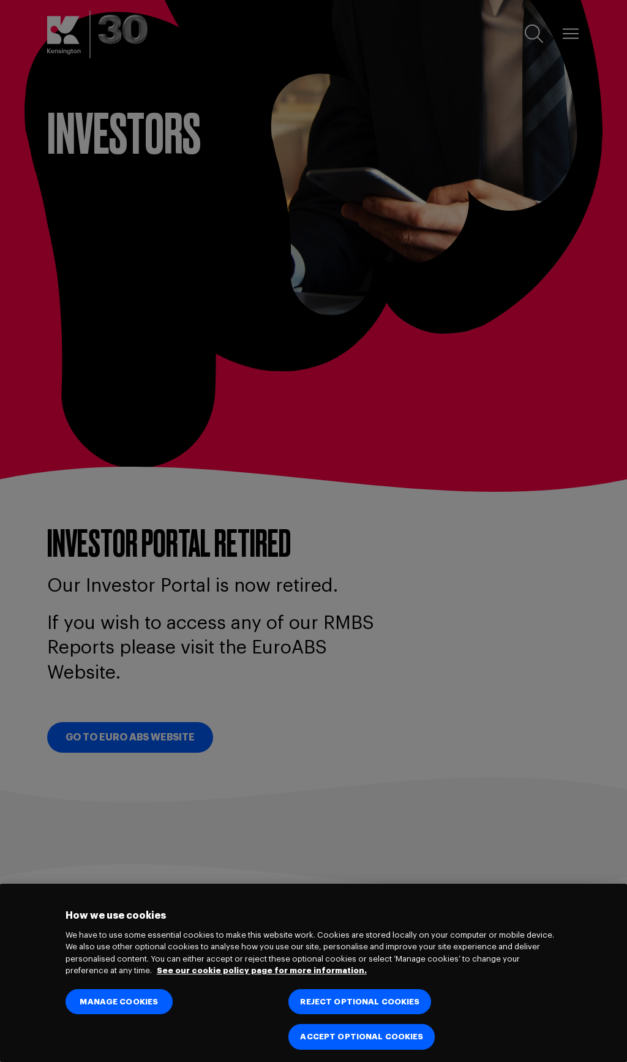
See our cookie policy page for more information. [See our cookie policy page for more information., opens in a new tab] (262, 970)
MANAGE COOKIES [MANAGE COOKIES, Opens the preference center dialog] (119, 1002)
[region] (313, 973)
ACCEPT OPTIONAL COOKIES (361, 1037)
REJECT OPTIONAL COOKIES (359, 1002)
